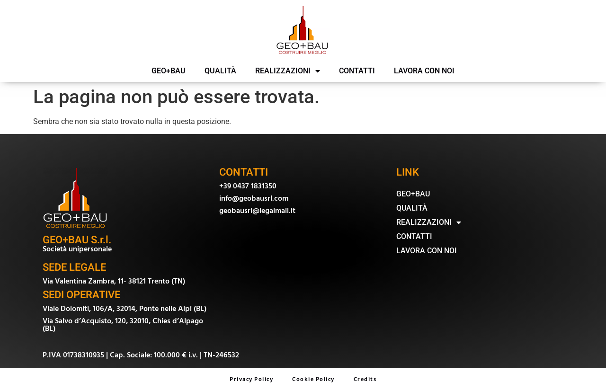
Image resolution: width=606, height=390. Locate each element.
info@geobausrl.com (253, 198)
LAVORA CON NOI (424, 70)
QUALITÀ (220, 70)
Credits (365, 379)
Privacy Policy (251, 379)
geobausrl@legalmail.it (257, 210)
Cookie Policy (313, 379)
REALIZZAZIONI (287, 71)
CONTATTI (357, 70)
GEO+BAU (169, 70)
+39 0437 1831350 (247, 186)
